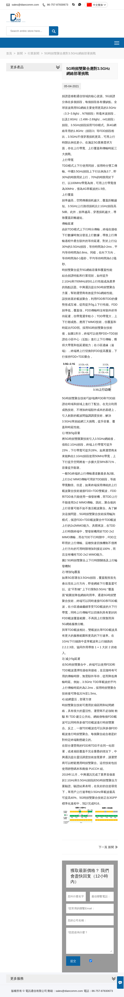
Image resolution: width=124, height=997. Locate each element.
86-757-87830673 (57, 4)
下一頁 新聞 (106, 847)
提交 (73, 961)
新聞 (20, 53)
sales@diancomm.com (25, 4)
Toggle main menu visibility (117, 41)
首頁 (9, 53)
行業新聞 (33, 53)
